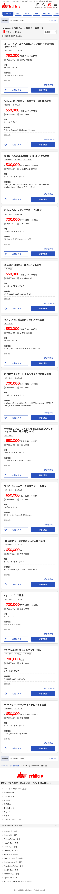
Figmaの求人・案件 (11, 877)
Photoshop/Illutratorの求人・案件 (18, 881)
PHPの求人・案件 (11, 831)
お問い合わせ (9, 792)
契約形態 (7, 13)
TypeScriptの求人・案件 (13, 866)
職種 (18, 13)
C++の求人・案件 (10, 846)
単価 (36, 13)
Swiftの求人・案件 (11, 870)
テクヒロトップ (6, 766)
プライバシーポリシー (12, 819)
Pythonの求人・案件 (12, 839)
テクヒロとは (9, 808)
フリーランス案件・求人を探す (16, 788)
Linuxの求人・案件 (11, 850)
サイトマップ (9, 796)
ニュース (7, 812)
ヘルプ (6, 815)
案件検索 (16, 766)
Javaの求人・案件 (11, 835)
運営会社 (7, 800)
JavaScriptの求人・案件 (13, 862)
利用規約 (7, 804)
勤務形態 (46, 13)
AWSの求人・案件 (11, 854)
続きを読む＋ (49, 85)
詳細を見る (43, 90)
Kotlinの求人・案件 (11, 873)
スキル (27, 13)
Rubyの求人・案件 (11, 843)
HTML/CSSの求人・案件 (13, 858)
